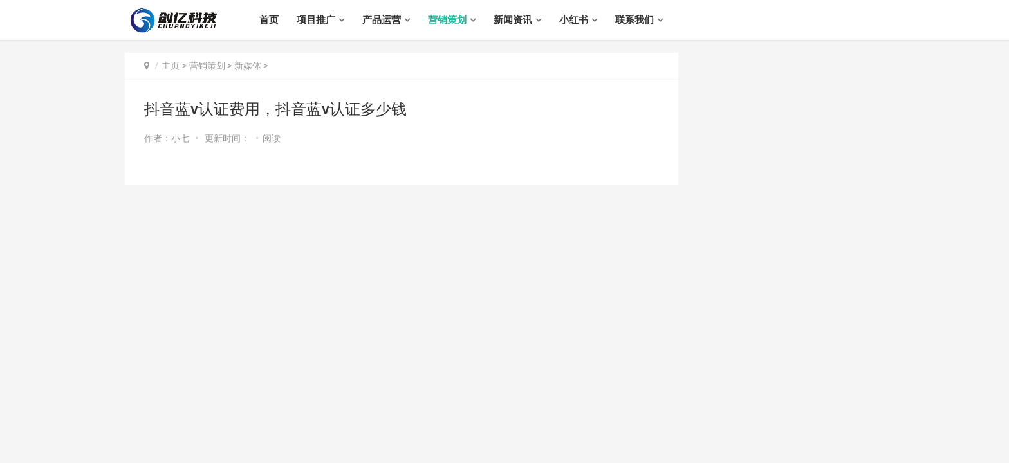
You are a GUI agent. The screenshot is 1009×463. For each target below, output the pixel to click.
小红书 (573, 20)
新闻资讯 (513, 20)
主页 (171, 65)
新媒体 (247, 65)
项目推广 (316, 20)
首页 (269, 20)
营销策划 (447, 20)
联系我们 (634, 20)
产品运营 (381, 20)
